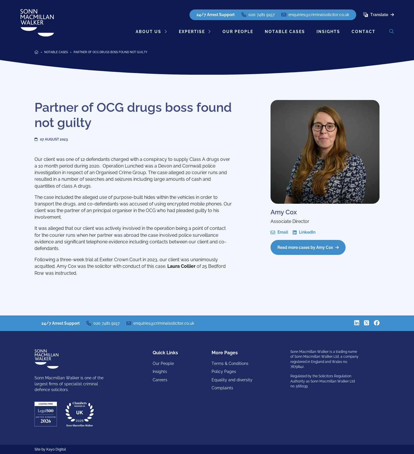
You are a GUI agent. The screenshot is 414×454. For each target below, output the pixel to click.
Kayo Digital (56, 449)
